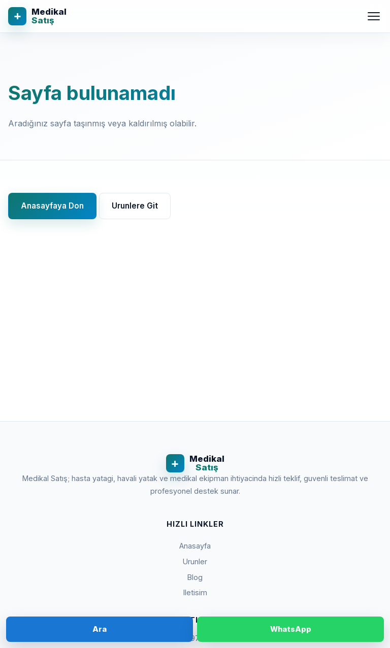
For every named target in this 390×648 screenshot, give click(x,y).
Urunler (195, 561)
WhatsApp (290, 629)
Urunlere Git (135, 206)
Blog (195, 577)
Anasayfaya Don (52, 206)
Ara (99, 629)
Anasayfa (195, 545)
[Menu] (374, 16)
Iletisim (195, 592)
